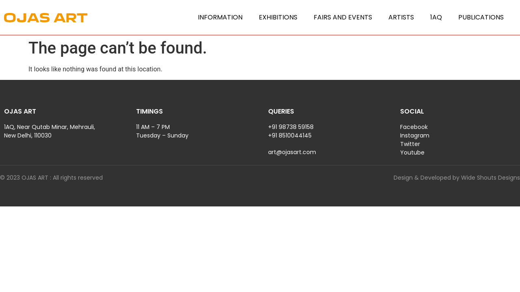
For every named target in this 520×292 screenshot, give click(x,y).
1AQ (436, 17)
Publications (481, 17)
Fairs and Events (343, 17)
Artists (401, 17)
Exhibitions (278, 17)
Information (220, 17)
